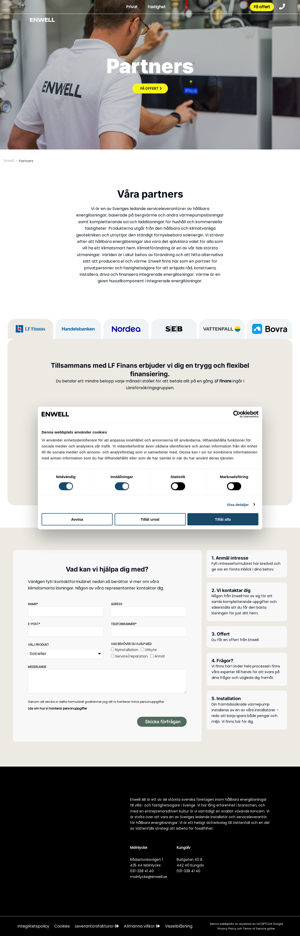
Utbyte (151, 649)
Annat (159, 656)
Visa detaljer (237, 504)
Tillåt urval (150, 519)
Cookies (62, 926)
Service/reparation (131, 656)
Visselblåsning (180, 926)
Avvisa (77, 519)
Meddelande (37, 667)
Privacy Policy (227, 929)
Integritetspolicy (33, 926)
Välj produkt (38, 645)
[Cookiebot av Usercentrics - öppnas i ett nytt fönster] (236, 414)
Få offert (261, 7)
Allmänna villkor (143, 926)
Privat (130, 7)
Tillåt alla (223, 519)
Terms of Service (255, 929)
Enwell (9, 160)
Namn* (33, 604)
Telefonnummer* (124, 624)
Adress (116, 604)
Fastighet (155, 7)
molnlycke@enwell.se (148, 876)
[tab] (30, 329)
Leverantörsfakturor (97, 926)
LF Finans (223, 381)
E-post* (34, 624)
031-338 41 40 (142, 870)
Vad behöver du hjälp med (131, 644)
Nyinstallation (126, 649)
